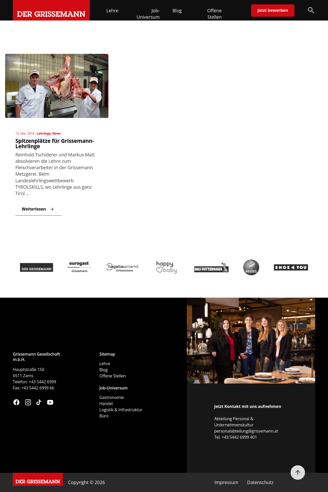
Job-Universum (148, 13)
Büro (104, 416)
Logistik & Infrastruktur (120, 410)
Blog (177, 10)
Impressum (226, 482)
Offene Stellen (214, 13)
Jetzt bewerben (273, 10)
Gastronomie (111, 397)
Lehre (112, 10)
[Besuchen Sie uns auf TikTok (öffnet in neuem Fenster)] (38, 403)
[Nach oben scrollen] (298, 472)
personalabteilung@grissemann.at (246, 431)
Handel (106, 403)
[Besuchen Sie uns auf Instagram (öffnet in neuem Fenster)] (28, 403)
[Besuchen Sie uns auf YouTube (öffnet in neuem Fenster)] (50, 403)
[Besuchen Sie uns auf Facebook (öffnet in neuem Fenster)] (16, 403)
